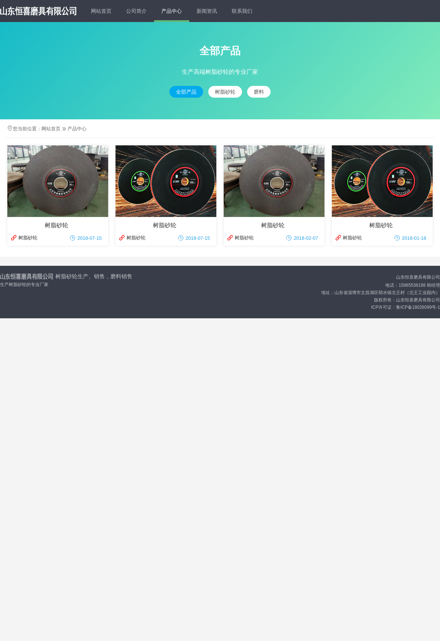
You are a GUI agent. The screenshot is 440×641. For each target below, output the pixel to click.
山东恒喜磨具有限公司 (418, 277)
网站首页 (101, 11)
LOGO (38, 11)
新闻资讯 (207, 11)
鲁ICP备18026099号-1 (418, 307)
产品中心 (171, 11)
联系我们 (242, 11)
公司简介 (136, 11)
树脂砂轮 (225, 92)
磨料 (259, 92)
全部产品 (186, 92)
